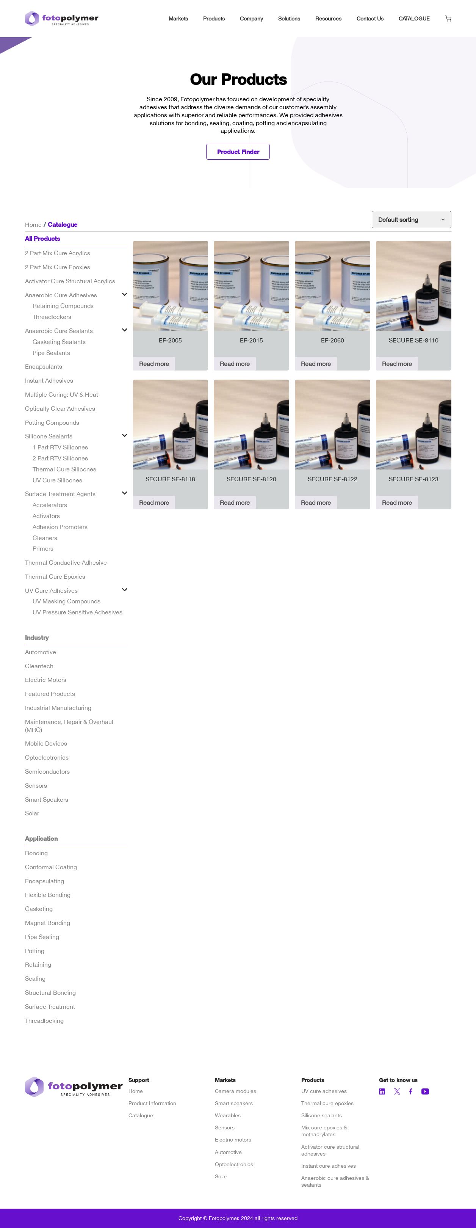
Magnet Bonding (47, 923)
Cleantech (39, 666)
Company (251, 19)
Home (33, 224)
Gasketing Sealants (59, 342)
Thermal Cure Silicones (64, 469)
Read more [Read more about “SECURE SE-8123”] (397, 502)
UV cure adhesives (324, 1091)
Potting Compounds (52, 422)
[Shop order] (411, 220)
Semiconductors (47, 771)
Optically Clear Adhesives (60, 408)
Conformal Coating (51, 867)
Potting (34, 950)
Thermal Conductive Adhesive (66, 562)
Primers (43, 548)
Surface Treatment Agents (60, 494)
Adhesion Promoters (60, 527)
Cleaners (45, 537)
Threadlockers (52, 317)
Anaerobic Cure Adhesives (61, 295)
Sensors (36, 785)
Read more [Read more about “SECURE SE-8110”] (397, 364)
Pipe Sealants (51, 352)
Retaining (38, 964)
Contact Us (370, 19)
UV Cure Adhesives (51, 590)
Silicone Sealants (48, 436)
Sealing (35, 978)
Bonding (36, 853)
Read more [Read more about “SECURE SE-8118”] (154, 502)
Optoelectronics (47, 757)
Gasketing (39, 909)
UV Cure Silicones (57, 480)
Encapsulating (44, 881)
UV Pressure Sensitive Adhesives (77, 612)
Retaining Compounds (63, 306)
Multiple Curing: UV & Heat (61, 394)
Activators (46, 516)
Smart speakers (234, 1104)
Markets (178, 19)
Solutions (289, 19)
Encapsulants (43, 366)
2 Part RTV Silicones (60, 458)
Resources (328, 19)
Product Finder (238, 151)
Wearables (228, 1116)
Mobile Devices (46, 743)
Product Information (152, 1104)
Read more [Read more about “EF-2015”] (235, 364)
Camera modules (235, 1091)
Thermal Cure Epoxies (55, 576)
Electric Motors (45, 680)
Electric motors (233, 1140)
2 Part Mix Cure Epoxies (57, 267)
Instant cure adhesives (328, 1166)
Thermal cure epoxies (327, 1104)
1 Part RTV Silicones (60, 447)
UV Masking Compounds (66, 601)
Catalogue (140, 1116)
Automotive (40, 652)
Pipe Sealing (42, 937)
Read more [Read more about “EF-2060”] (316, 364)
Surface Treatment (50, 1006)
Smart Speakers (46, 799)
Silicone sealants (321, 1116)
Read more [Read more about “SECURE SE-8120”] (235, 502)
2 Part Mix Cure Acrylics (57, 253)
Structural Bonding (50, 992)
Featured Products (50, 694)
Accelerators (50, 505)
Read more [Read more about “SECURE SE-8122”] (316, 502)
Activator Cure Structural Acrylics (70, 281)
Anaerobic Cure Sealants (59, 331)
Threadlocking (44, 1020)
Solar (32, 813)
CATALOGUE (414, 19)
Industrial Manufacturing (58, 708)
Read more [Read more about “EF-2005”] (154, 364)
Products (214, 19)
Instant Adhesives (49, 380)
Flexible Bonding (47, 895)
